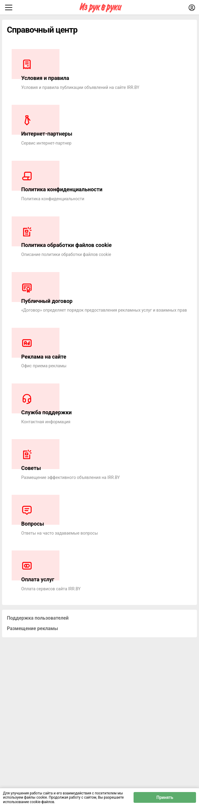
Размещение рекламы (32, 628)
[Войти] (192, 7)
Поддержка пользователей (38, 618)
